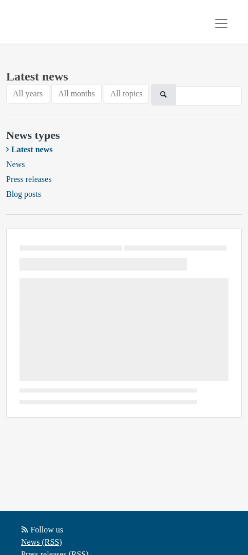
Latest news (31, 149)
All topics (126, 93)
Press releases (28, 179)
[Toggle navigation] (221, 23)
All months (76, 93)
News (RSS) (41, 542)
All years (28, 93)
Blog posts (23, 194)
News (15, 164)
